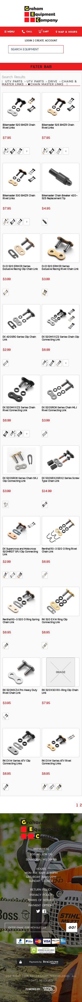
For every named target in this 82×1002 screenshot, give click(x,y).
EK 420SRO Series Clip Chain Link (19, 338)
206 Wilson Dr (41, 854)
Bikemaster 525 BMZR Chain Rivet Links (58, 126)
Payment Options (41, 905)
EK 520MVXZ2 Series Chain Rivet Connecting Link (19, 409)
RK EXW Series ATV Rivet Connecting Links (56, 762)
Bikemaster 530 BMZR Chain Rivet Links (19, 197)
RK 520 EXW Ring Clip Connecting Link (54, 621)
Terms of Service (41, 900)
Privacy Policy (41, 895)
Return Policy (41, 889)
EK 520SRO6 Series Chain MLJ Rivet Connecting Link (59, 409)
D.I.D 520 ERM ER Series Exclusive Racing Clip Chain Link (20, 268)
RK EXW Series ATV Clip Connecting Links (16, 762)
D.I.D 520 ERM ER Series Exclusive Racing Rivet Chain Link (60, 268)
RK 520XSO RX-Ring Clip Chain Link (60, 692)
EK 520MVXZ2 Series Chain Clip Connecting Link (60, 338)
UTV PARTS (14, 81)
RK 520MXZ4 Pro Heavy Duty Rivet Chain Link (20, 692)
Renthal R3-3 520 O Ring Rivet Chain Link (59, 550)
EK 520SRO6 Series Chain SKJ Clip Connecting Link (20, 480)
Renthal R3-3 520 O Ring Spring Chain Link (21, 621)
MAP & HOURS (66, 32)
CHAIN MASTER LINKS (46, 84)
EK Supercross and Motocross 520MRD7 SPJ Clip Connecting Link (20, 551)
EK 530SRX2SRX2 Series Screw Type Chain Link (60, 480)
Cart (43, 31)
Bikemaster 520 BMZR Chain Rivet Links (19, 126)
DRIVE (53, 81)
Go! (73, 51)
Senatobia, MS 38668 (41, 859)
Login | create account (41, 40)
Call (27, 31)
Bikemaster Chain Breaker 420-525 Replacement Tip (60, 197)
